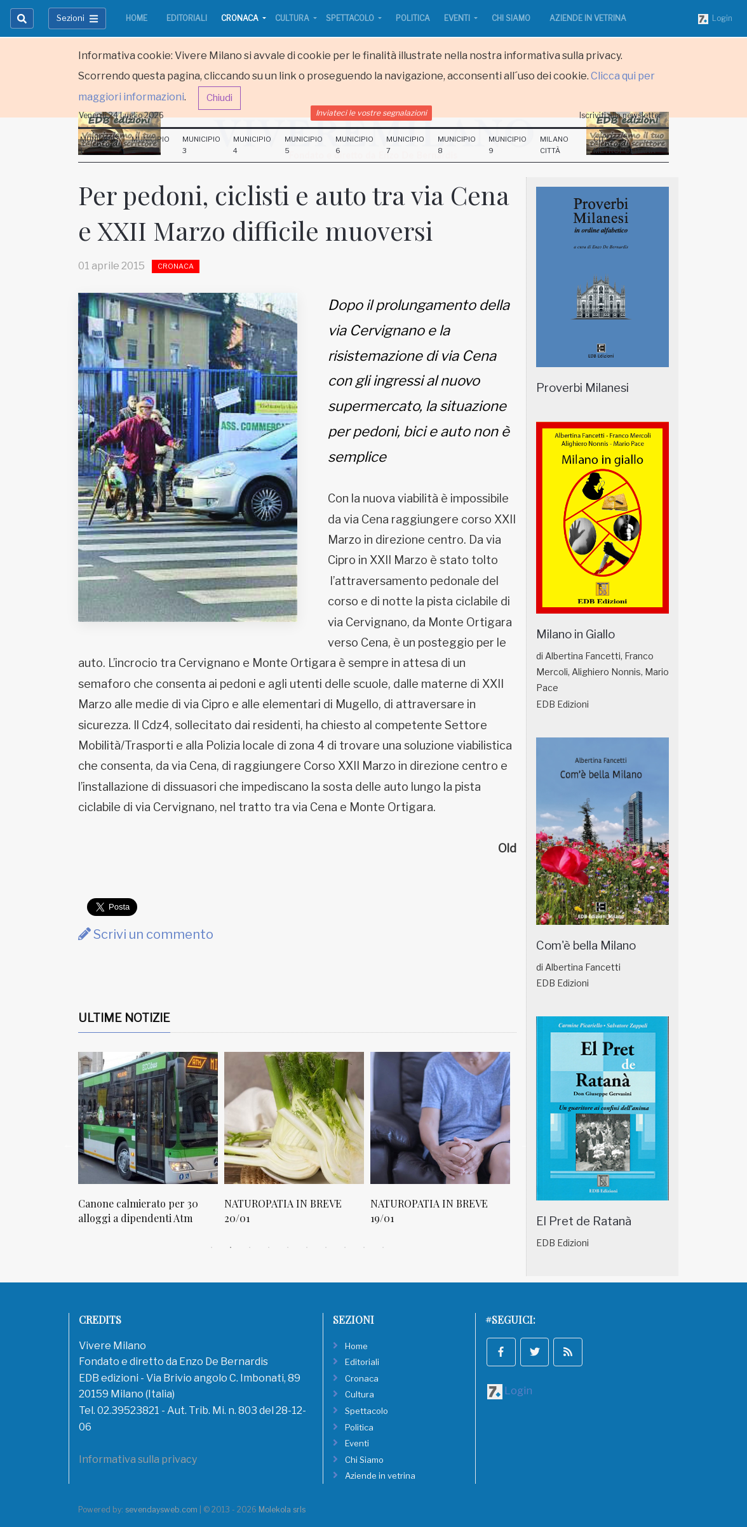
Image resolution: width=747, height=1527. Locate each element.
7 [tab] (326, 1247)
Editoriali (186, 18)
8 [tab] (345, 1247)
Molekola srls (282, 1509)
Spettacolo (351, 18)
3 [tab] (249, 1247)
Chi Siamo (511, 18)
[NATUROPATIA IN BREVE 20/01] (294, 1118)
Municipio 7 (405, 145)
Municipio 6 (354, 145)
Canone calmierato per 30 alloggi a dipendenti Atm (138, 1210)
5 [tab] (287, 1247)
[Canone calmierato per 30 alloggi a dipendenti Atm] (148, 1118)
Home (136, 18)
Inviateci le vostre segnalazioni (371, 113)
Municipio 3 (201, 145)
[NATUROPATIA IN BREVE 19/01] (440, 1118)
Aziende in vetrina (587, 18)
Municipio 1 (99, 145)
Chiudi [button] (219, 98)
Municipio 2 (150, 145)
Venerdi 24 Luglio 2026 (121, 115)
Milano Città (554, 145)
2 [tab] (230, 1247)
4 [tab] (268, 1247)
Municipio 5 (304, 145)
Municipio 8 (457, 145)
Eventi (458, 18)
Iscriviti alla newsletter (620, 115)
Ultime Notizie (124, 1018)
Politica (413, 18)
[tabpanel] (151, 1145)
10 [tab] (383, 1247)
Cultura (293, 18)
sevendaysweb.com (161, 1509)
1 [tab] (211, 1247)
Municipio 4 (252, 145)
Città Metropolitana (624, 145)
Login (715, 18)
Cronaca (240, 18)
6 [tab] (306, 1247)
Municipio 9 (507, 145)
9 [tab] (364, 1247)
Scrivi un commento (145, 934)
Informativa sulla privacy (138, 1459)
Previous (68, 1145)
